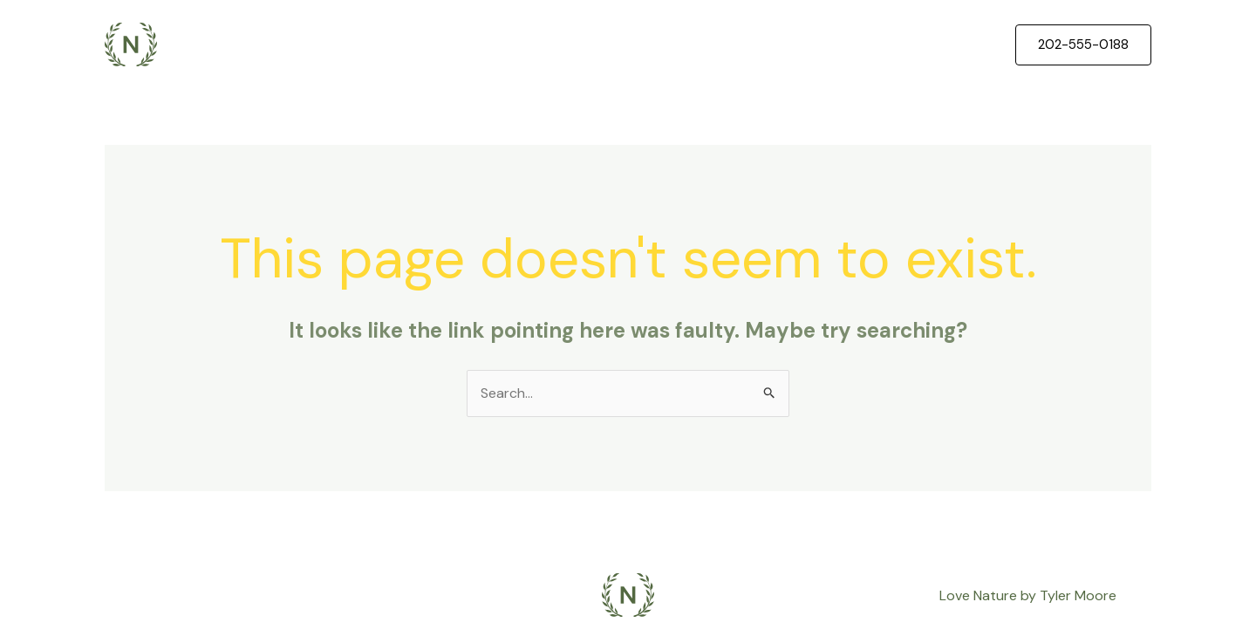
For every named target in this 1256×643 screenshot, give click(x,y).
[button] (1083, 44)
